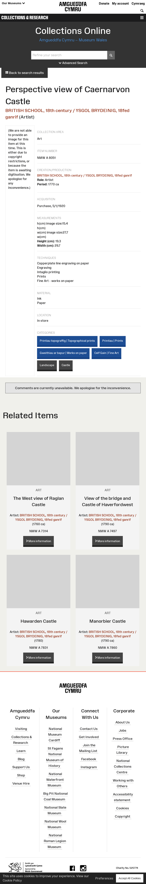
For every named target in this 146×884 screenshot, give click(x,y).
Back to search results (24, 73)
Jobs (122, 730)
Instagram (89, 767)
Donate (104, 3)
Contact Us (89, 729)
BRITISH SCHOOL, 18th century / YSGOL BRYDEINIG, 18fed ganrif (84, 175)
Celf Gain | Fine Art (106, 352)
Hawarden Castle (38, 621)
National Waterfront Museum (55, 779)
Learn (21, 751)
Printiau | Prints (112, 340)
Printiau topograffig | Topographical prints (67, 340)
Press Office (123, 739)
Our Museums (13, 3)
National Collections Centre (122, 766)
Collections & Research (24, 17)
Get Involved (89, 737)
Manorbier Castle (107, 621)
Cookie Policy (12, 880)
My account (120, 3)
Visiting (21, 729)
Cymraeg (138, 3)
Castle (66, 365)
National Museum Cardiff (55, 734)
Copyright (122, 816)
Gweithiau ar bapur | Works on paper (63, 352)
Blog (21, 759)
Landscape (47, 365)
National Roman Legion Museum (55, 841)
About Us (122, 722)
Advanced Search (73, 63)
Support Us (21, 767)
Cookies (122, 808)
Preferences (104, 878)
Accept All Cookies (130, 878)
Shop (21, 775)
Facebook (88, 759)
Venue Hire (21, 783)
